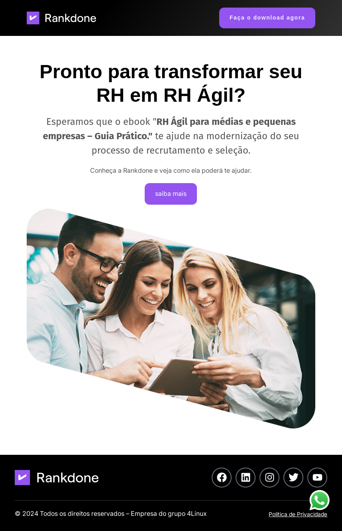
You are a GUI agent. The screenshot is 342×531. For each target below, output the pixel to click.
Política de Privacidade (298, 514)
